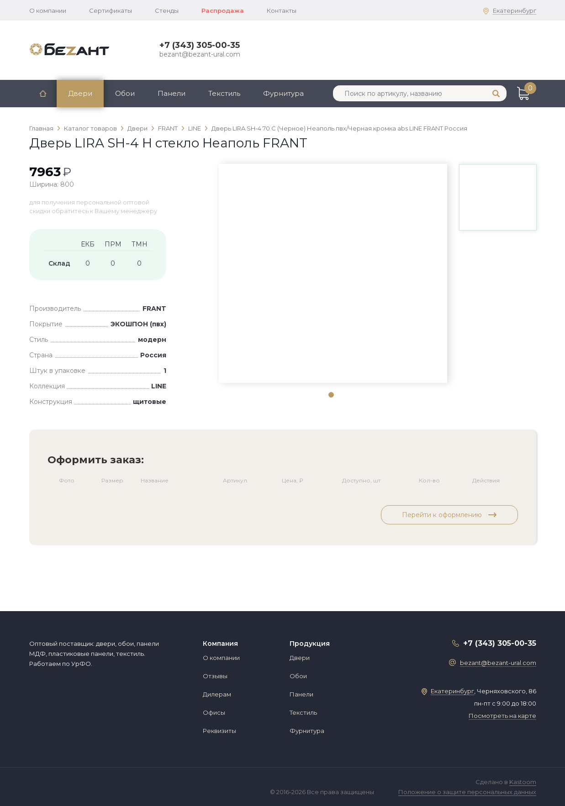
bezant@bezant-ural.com (199, 54)
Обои (125, 93)
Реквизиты (219, 730)
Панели (171, 93)
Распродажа (222, 10)
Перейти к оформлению (449, 515)
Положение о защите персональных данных (467, 792)
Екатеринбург (514, 10)
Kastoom (522, 781)
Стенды (167, 10)
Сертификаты (110, 10)
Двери (80, 93)
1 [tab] (330, 394)
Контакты (281, 10)
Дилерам (217, 694)
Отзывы (215, 676)
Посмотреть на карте (502, 715)
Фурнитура (283, 93)
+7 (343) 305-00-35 (199, 45)
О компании (47, 10)
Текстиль (224, 93)
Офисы (214, 712)
